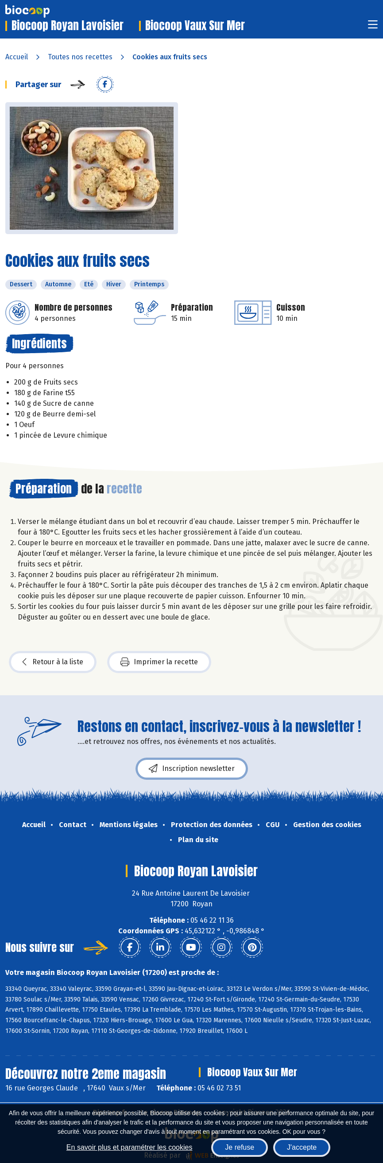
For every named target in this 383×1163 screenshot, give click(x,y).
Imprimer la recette (159, 662)
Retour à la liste (52, 662)
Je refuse (239, 1147)
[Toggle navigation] (373, 27)
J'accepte (302, 1147)
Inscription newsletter (192, 768)
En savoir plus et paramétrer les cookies (129, 1147)
